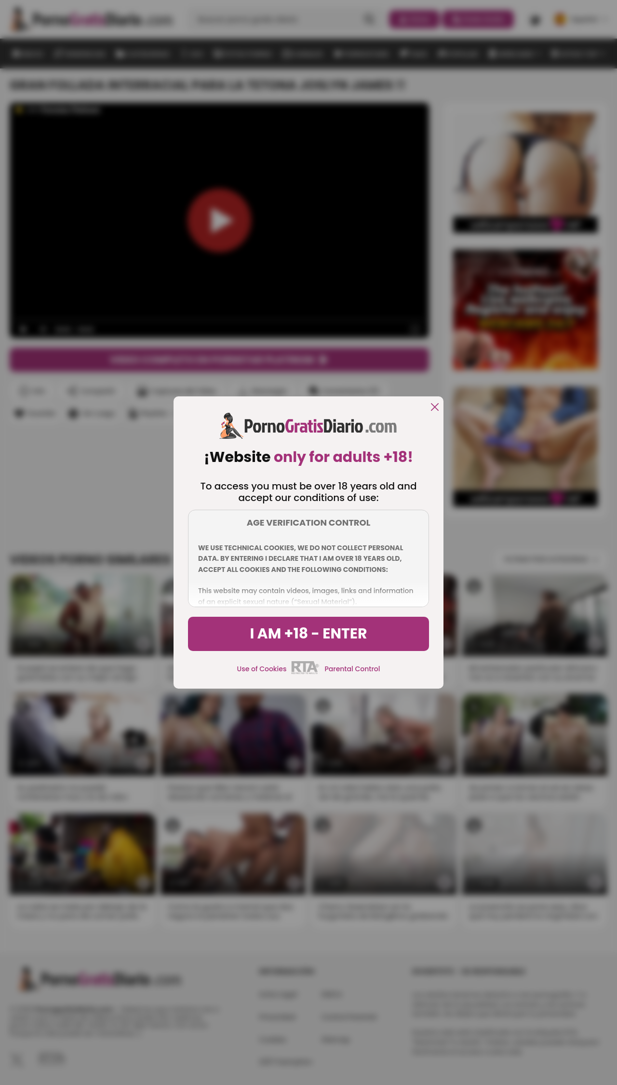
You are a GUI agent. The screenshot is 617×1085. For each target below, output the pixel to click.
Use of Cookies (262, 669)
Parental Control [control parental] (352, 669)
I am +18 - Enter (308, 634)
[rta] (305, 673)
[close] (435, 407)
